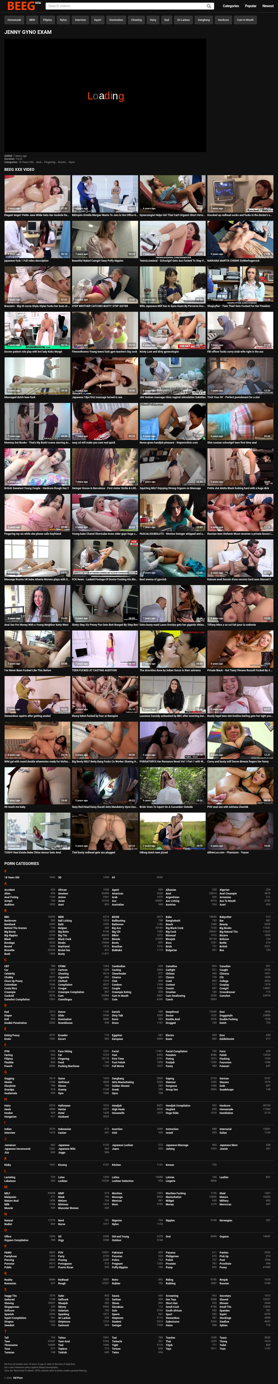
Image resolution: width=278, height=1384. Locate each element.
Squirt (97, 19)
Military (224, 1200)
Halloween (64, 1105)
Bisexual (171, 935)
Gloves (62, 1085)
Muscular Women (68, 1208)
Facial (115, 1051)
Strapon (8, 1321)
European (117, 1039)
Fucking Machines (68, 1066)
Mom (115, 1204)
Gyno (72, 162)
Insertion (117, 1129)
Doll (6, 1019)
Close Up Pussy (13, 981)
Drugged (171, 1022)
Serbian (116, 1299)
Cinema (116, 977)
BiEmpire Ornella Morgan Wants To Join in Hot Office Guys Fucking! (105, 215)
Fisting (170, 1058)
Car (6, 970)
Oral (168, 1236)
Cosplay (224, 984)
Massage (117, 1197)
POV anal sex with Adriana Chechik (227, 806)
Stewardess (172, 1318)
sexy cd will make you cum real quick (93, 442)
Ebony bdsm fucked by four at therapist (95, 716)
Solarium (63, 1310)
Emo (222, 1035)
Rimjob (224, 1279)
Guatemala (10, 1093)
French (8, 1066)
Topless (62, 1348)
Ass (114, 900)
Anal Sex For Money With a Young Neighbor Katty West (36, 624)
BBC (6, 917)
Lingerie (170, 1181)
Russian (224, 1283)
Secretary (225, 1295)
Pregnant (117, 1263)
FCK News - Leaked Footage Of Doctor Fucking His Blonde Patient (105, 579)
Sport (169, 1314)
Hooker (8, 1113)
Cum (61, 995)
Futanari (224, 1066)
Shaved (224, 1299)
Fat (60, 1055)
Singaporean (11, 1306)
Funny (169, 1066)
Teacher (170, 1337)
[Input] (130, 6)
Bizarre (224, 935)
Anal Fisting (11, 897)
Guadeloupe (226, 1089)
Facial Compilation (176, 1051)
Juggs (61, 1152)
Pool (222, 1260)
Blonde (116, 939)
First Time (118, 1058)
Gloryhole (10, 1085)
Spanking (63, 1314)
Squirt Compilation (15, 1318)
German (224, 1078)
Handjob (117, 1105)
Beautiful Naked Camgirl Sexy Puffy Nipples (97, 260)
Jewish (224, 1148)
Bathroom (118, 924)
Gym (61, 1093)
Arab (114, 897)
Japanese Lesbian (122, 1145)
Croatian (171, 992)
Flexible (8, 1062)
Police (115, 1260)
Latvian (170, 1177)
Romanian (10, 1283)
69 (113, 877)
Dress (115, 1022)
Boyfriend (64, 946)
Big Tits (62, 935)
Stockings (225, 1318)
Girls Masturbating (123, 1082)
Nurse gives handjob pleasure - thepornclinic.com (169, 442)
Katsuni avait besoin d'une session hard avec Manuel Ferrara (240, 579)
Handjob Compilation (178, 1105)
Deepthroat (172, 1011)
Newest (268, 6)
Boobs (62, 942)
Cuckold (9, 995)
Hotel (61, 1113)
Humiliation (226, 1113)
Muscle (8, 1208)
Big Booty (10, 931)
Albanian (171, 889)
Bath (61, 924)
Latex (61, 1177)
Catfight (170, 970)
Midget (170, 1200)
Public (8, 1267)
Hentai (62, 1109)
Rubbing (170, 1283)
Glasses (224, 1082)
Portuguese (65, 1263)
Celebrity (9, 973)
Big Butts (63, 931)
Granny (62, 1089)
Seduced (9, 1299)
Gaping (170, 1078)
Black (7, 939)
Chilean (170, 973)
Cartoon (63, 970)
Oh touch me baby (14, 806)
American (117, 893)
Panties (224, 1252)
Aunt (61, 904)
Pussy (223, 1267)
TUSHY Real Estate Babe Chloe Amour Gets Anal (32, 852)
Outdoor (117, 1240)
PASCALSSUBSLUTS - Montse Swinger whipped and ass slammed (173, 533)
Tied (60, 1345)
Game (61, 1078)
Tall (6, 1337)
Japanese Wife (66, 1148)
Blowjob (170, 939)
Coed (169, 981)
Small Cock (172, 1306)
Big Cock (171, 931)
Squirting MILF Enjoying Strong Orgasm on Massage (170, 488)
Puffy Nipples (120, 1267)
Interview (80, 19)
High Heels (118, 1109)
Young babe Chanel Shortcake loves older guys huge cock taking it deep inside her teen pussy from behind (105, 533)
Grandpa (9, 1089)
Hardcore (223, 19)
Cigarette (63, 977)
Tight (115, 1345)
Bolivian (224, 939)
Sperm (116, 1314)
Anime (62, 897)
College (224, 981)
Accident (9, 889)
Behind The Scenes (15, 928)
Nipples (170, 1220)
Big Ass (116, 928)
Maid (222, 1193)
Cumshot (225, 995)
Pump (169, 1267)
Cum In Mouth (245, 19)
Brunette (9, 950)
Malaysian (10, 1197)
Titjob (169, 1345)
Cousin (170, 988)
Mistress (63, 1204)
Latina (115, 1177)
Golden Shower (121, 1085)
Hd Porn (18, 1377)
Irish (114, 1132)
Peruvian (117, 1256)
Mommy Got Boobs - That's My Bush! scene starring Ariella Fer (37, 442)
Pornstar (9, 1263)
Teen (7, 1341)
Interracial (226, 1129)
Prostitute (225, 1263)
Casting (116, 970)
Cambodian (118, 966)
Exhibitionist (227, 1039)
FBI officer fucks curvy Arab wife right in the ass (235, 351)
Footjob (170, 1062)
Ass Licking (172, 900)
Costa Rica (10, 988)
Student (116, 1321)
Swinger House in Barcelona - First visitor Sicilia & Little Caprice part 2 (105, 488)
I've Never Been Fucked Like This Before (27, 670)
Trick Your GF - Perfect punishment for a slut (233, 397)
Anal (38, 162)
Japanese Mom (229, 1145)
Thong (223, 1341)
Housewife (118, 1113)
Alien (7, 893)
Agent (115, 889)
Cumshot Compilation (17, 999)
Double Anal (173, 1019)
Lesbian (62, 1181)
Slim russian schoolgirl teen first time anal (232, 442)
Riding (169, 1279)
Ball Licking (65, 920)
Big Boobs (226, 928)
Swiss (169, 1325)
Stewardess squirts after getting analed (27, 716)
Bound (8, 946)
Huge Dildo (172, 1113)
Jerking (170, 1148)
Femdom (171, 1055)
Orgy (61, 1240)
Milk (6, 1204)
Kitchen (116, 1164)
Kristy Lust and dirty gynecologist (159, 351)
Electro (170, 1035)
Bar (221, 920)
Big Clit (116, 931)
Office (7, 1236)
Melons (62, 1200)
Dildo (61, 1015)
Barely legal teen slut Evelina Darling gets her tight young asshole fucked (240, 716)
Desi (222, 1011)
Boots (115, 942)
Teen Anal (64, 1341)
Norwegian (226, 1220)
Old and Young (120, 1236)
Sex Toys (171, 1299)
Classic (170, 977)
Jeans (115, 1148)
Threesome (11, 1345)
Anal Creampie (228, 893)
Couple (116, 988)
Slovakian (117, 1306)
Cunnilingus (65, 999)
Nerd (61, 1220)
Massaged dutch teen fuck (19, 397)
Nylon (63, 19)
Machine (117, 1193)
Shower (224, 1303)
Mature (224, 1197)
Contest (170, 984)
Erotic (7, 1039)
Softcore (9, 1310)
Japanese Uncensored (17, 1148)
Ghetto (8, 1082)
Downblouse (65, 1022)
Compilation (65, 984)
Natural (8, 1220)
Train (223, 1348)
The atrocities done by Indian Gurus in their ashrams (170, 670)
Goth (222, 1085)
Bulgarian (171, 950)
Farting (8, 1055)
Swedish (9, 1325)
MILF (7, 1193)
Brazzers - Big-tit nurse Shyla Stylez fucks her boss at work (37, 306)
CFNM (61, 966)
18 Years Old (25, 162)
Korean (170, 1164)
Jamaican (10, 1145)
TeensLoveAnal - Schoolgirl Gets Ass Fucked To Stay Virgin (173, 260)
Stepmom (117, 1318)
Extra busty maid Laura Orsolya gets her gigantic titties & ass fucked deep (173, 624)
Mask (61, 1197)
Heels (7, 1109)
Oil (59, 1236)
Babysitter (226, 917)
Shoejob (63, 1303)
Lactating (9, 1177)
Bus (222, 950)
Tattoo (62, 1337)
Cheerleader (119, 973)
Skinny (62, 1306)
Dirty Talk (117, 1015)
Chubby (8, 977)
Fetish (223, 1055)
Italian (223, 1132)
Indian (8, 1129)
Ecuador (63, 1035)
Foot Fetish (118, 1062)
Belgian (62, 928)
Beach (169, 924)
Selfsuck (63, 1299)
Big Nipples (11, 935)
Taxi (114, 1337)
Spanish (9, 1314)
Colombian (10, 984)
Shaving (9, 1303)
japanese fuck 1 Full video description (26, 260)
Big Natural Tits (229, 931)
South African (174, 1310)
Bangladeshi (173, 920)
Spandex (225, 1310)
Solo (114, 1310)
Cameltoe (171, 966)
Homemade (14, 19)
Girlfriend (63, 1082)
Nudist (8, 1224)
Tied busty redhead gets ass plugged (93, 852)
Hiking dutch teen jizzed (154, 852)
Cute (114, 999)
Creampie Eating (121, 992)
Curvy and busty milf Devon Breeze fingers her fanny (238, 761)
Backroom (10, 920)
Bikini (115, 935)
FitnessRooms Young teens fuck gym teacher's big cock (104, 351)
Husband (63, 1116)
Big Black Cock (174, 928)
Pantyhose (10, 1256)
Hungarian (10, 1116)
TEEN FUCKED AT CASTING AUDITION (94, 670)
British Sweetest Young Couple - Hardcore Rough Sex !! (36, 488)
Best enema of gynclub (153, 579)
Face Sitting (65, 1051)
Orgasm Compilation (16, 1240)
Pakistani (117, 1252)
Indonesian (64, 1129)
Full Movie (118, 1066)
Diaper (8, 1015)
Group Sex (172, 1089)
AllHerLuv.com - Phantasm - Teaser (228, 852)
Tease (223, 1337)
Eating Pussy (12, 1035)
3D (59, 877)
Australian (118, 904)
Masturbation (173, 1197)
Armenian (225, 897)
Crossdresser (227, 992)
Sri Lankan (183, 19)
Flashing (225, 1058)
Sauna (115, 1295)
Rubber (116, 1283)
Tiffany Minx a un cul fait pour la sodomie (231, 624)
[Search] (209, 6)
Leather (224, 1177)
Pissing (62, 1260)
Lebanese (10, 1181)
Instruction (172, 1129)
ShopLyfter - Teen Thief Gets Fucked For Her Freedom (238, 306)
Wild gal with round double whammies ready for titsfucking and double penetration (37, 761)
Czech (169, 999)
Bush (7, 953)
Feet (114, 1055)
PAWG (8, 1252)
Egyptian (117, 1035)
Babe (169, 917)
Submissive (172, 1321)
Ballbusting (118, 920)
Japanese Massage (177, 1145)
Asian (61, 900)
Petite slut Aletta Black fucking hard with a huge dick (238, 488)
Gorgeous (171, 1085)
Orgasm (224, 1236)
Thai (168, 1341)
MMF (61, 1193)
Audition (9, 904)
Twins (115, 1352)
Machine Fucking (176, 1193)
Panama (170, 1252)
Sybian (224, 1325)
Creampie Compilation (71, 992)
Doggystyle (226, 1015)
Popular (250, 6)
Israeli (169, 1132)
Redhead (63, 1279)
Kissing (62, 1164)
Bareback (9, 924)
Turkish (62, 1352)
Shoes (115, 1303)
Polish (169, 1260)
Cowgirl (224, 988)
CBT (6, 966)
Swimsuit (63, 1325)
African (62, 889)
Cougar (62, 988)
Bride (169, 946)
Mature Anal (11, 1200)
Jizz (6, 1152)
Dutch (223, 1022)
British (223, 946)
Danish (116, 1011)
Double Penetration (15, 1022)
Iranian (62, 1132)
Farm (223, 1051)
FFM (7, 1051)
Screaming (172, 1295)
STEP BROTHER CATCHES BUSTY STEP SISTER (100, 306)
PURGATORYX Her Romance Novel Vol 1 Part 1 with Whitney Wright (173, 761)
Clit (221, 977)
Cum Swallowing (175, 995)
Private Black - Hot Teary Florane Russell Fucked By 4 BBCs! (240, 670)
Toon (7, 1348)
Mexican (117, 1200)
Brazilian (117, 946)
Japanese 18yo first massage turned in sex (97, 397)
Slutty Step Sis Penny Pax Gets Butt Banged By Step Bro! (105, 624)
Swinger (117, 1325)
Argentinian (172, 897)
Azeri (223, 904)
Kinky (7, 1164)
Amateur (63, 893)
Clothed (62, 981)
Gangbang (204, 19)
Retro (115, 1279)
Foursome (225, 1062)
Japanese (64, 1145)
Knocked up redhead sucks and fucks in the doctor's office (240, 215)
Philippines (172, 1256)
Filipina (47, 19)
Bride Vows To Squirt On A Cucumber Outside (166, 806)
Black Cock (64, 939)
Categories (231, 6)
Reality (8, 1279)
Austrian (171, 904)
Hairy (153, 19)
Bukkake (117, 950)
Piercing (9, 1260)
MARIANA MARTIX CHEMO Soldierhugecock (233, 260)
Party (61, 1256)
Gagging (9, 1078)
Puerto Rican (65, 1267)
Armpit (8, 900)
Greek (115, 1089)
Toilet (223, 1345)
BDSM (115, 917)
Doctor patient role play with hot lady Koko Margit (33, 351)
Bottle (223, 942)
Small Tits (225, 1306)
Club (114, 981)
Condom (117, 984)
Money (170, 1204)
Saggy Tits (10, 1295)
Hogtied (170, 1109)
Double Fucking (229, 1019)
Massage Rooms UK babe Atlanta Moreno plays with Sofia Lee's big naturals (37, 579)
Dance (62, 1011)
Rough (62, 1283)
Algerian (224, 889)
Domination (116, 19)
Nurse (61, 1224)
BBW (32, 19)
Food (61, 1062)
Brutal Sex (64, 950)
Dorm (115, 1019)
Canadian (225, 966)
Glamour (171, 1082)
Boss (169, 942)
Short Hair (172, 1303)
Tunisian (9, 1352)
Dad (166, 19)
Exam (169, 1039)
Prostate (171, 1263)
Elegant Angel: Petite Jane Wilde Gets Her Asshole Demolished (37, 215)
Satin (61, 1295)
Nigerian (117, 1220)
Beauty (224, 924)
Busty (61, 953)
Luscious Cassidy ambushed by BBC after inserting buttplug (173, 716)
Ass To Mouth (228, 900)
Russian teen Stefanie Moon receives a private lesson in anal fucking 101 (240, 533)
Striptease (64, 1321)
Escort (62, 1039)
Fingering (49, 162)
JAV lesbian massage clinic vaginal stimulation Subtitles (173, 397)
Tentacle (117, 1341)
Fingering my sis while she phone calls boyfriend (32, 533)
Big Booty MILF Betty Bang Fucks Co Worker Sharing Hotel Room (105, 761)
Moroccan (225, 1204)
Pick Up (224, 1256)
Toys (168, 1348)
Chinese (224, 973)
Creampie (10, 992)
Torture (116, 1348)
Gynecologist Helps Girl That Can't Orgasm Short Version (173, 215)
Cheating (136, 19)
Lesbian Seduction (123, 1181)
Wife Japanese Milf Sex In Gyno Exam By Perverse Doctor (173, 306)
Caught (224, 970)
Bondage (9, 942)
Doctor (62, 162)
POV (60, 1252)
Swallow (224, 1321)
